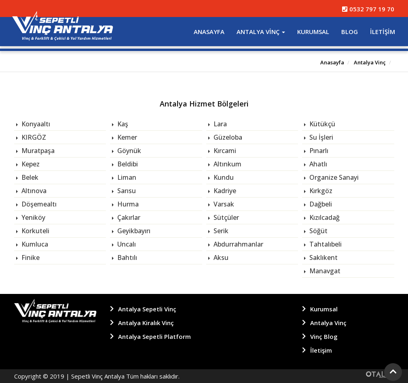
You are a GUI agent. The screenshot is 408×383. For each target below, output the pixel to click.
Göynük (128, 150)
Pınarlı (318, 150)
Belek (29, 177)
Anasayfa (209, 32)
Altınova (33, 190)
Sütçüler (225, 217)
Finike (30, 257)
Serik (220, 230)
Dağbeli (320, 204)
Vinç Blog (324, 336)
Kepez (30, 164)
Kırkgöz (320, 190)
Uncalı (126, 244)
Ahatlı (317, 164)
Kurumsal (313, 32)
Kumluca (34, 244)
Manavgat (324, 270)
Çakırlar (128, 217)
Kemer (126, 137)
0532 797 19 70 (368, 9)
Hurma (127, 204)
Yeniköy (32, 217)
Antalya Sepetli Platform (154, 336)
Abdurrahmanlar (237, 244)
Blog (349, 32)
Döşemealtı (38, 204)
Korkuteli (34, 230)
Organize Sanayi (333, 177)
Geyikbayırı (133, 230)
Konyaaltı (35, 123)
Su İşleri (320, 137)
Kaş (122, 123)
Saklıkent (323, 257)
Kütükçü (321, 123)
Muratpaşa (37, 150)
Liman (126, 177)
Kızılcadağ (324, 217)
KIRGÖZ (33, 137)
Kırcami (224, 150)
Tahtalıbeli (325, 244)
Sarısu (126, 190)
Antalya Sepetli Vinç (147, 309)
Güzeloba (227, 137)
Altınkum (226, 164)
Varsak (223, 204)
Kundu (223, 177)
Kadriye (224, 190)
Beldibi (127, 164)
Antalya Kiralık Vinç (146, 323)
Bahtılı (126, 257)
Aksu (220, 257)
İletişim (382, 32)
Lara (219, 123)
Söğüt (318, 230)
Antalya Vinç (261, 32)
